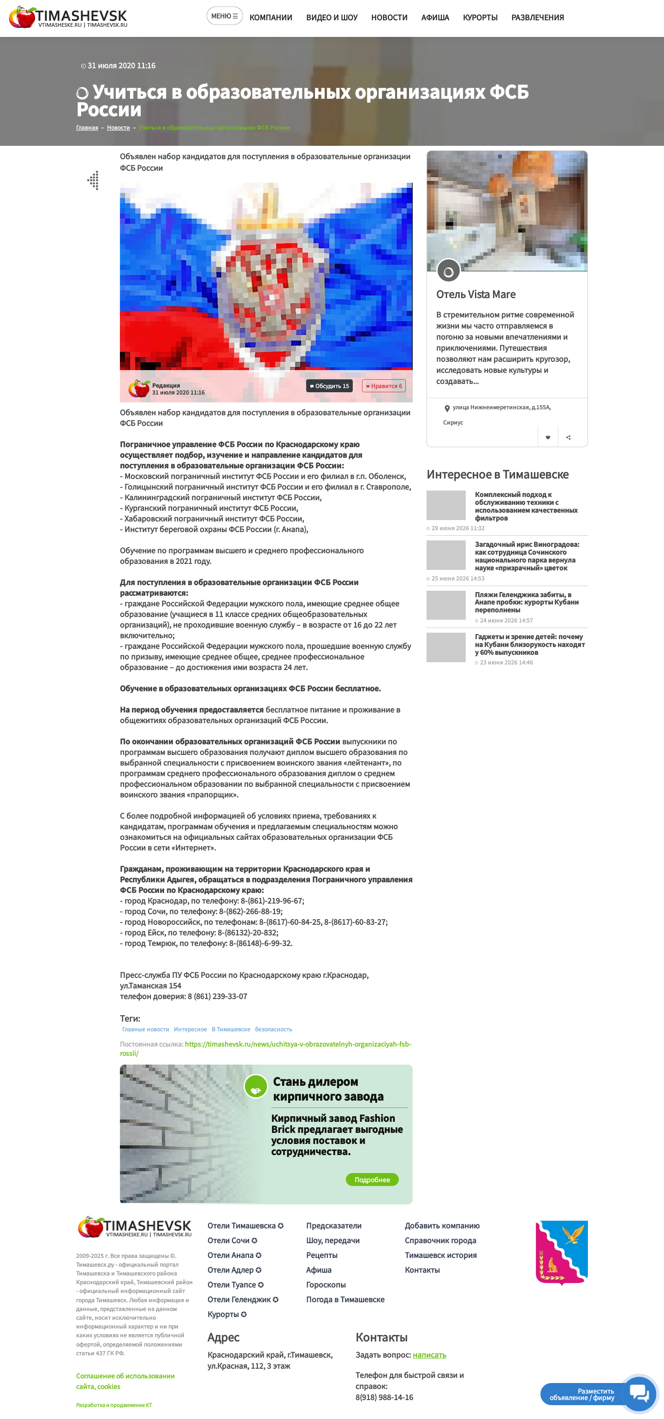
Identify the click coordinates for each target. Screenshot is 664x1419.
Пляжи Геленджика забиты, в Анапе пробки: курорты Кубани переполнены (527, 601)
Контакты (422, 1269)
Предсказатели (334, 1225)
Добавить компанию (442, 1225)
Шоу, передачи (333, 1240)
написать (429, 1354)
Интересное (190, 1029)
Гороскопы (326, 1284)
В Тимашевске (231, 1029)
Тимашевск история (441, 1254)
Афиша (435, 17)
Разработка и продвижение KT (114, 1404)
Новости (389, 17)
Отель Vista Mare (476, 293)
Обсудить (329, 385)
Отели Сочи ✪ (232, 1240)
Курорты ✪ (227, 1313)
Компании (270, 17)
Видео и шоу (331, 17)
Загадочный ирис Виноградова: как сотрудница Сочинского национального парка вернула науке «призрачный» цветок (527, 555)
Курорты (480, 17)
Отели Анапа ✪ (234, 1254)
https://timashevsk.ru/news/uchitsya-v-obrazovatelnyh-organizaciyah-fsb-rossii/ (265, 1048)
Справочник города (440, 1240)
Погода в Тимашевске (345, 1299)
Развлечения (537, 17)
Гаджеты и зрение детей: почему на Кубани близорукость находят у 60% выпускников (530, 644)
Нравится (384, 385)
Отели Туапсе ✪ (236, 1284)
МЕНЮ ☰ (224, 15)
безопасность (273, 1029)
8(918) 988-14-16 (384, 1396)
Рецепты (322, 1254)
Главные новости (145, 1029)
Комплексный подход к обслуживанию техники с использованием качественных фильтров (526, 506)
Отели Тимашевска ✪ (246, 1225)
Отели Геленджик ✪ (243, 1299)
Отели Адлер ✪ (234, 1269)
